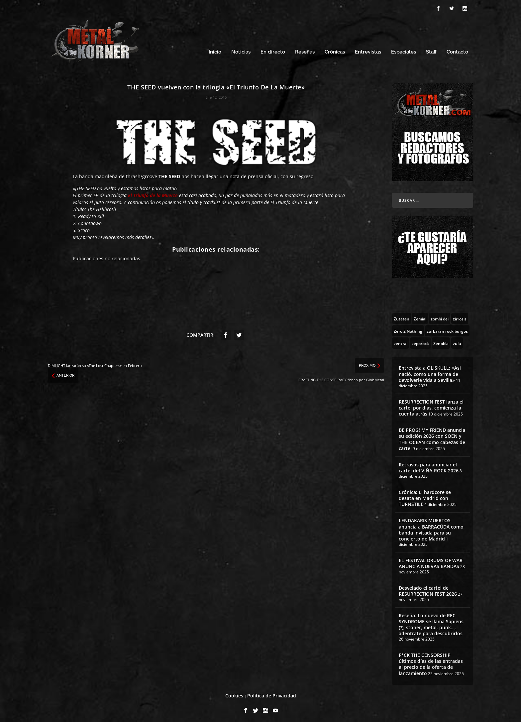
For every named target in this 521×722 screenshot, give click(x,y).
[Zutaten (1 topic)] (401, 315)
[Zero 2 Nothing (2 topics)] (408, 327)
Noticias (241, 49)
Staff (431, 49)
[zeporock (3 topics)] (420, 340)
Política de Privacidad (271, 692)
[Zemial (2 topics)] (420, 315)
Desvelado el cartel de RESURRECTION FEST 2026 (428, 588)
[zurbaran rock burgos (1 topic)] (447, 327)
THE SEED (169, 173)
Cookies (234, 692)
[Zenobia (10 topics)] (441, 340)
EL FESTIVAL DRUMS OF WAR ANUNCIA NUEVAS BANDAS (431, 560)
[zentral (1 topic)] (400, 340)
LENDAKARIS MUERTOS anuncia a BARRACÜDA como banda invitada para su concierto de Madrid (431, 526)
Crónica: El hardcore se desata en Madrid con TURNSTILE (425, 495)
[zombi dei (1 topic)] (439, 315)
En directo (272, 49)
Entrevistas (368, 49)
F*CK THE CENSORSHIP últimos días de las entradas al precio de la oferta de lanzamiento (431, 661)
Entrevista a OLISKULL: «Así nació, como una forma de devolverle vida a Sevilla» (430, 371)
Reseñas (305, 49)
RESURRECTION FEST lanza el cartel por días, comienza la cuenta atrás (431, 404)
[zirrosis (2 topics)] (459, 315)
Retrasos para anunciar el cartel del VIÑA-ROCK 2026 (429, 464)
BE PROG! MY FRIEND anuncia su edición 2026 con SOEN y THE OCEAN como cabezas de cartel (432, 436)
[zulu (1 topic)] (457, 340)
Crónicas (335, 49)
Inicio (215, 49)
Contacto (457, 49)
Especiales (403, 49)
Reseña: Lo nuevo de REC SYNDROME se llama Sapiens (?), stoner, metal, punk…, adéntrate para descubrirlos (431, 621)
